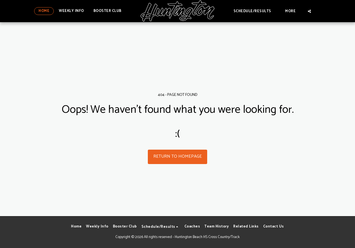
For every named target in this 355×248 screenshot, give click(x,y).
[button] (254, 11)
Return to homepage (177, 156)
